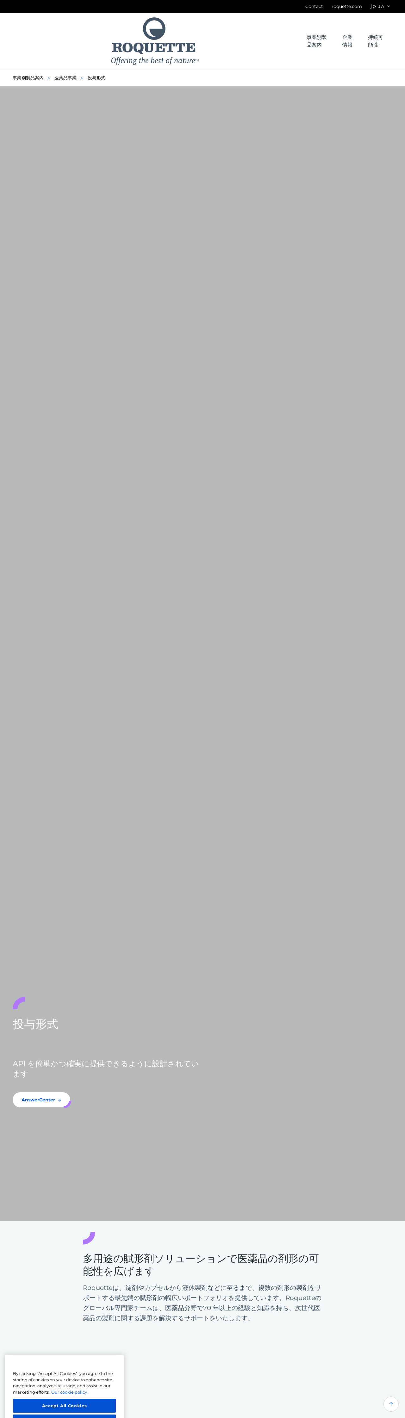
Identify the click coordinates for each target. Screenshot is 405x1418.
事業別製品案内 (317, 41)
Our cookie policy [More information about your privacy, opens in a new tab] (69, 1398)
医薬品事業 (70, 78)
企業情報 (347, 41)
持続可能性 (375, 41)
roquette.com (347, 6)
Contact (314, 6)
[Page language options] (381, 6)
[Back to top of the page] (391, 1404)
